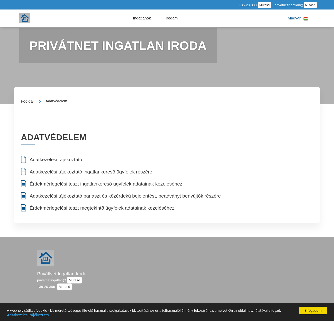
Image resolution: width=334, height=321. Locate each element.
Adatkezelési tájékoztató (28, 315)
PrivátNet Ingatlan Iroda (62, 273)
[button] (142, 18)
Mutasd (264, 5)
